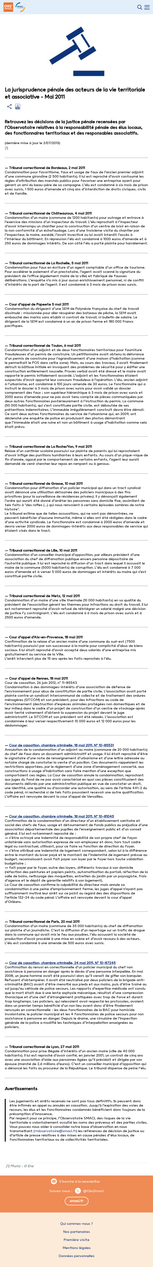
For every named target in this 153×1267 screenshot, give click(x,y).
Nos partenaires (76, 1232)
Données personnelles (76, 1256)
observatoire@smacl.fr (56, 1131)
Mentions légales (77, 1248)
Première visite (76, 1240)
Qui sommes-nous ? (76, 1223)
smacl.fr (76, 1201)
